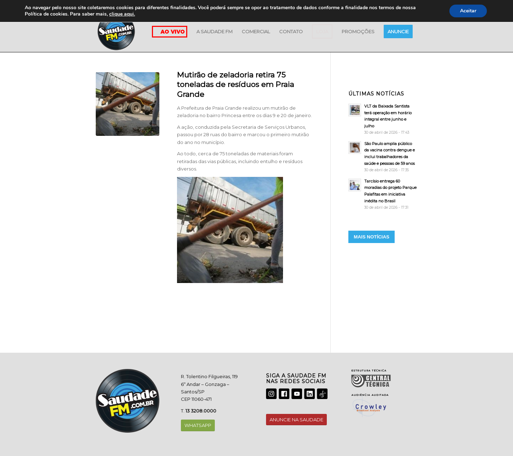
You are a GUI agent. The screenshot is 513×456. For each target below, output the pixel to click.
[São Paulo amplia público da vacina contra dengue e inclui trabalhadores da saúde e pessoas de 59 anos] (382, 157)
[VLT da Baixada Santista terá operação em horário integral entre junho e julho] (382, 119)
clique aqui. (122, 14)
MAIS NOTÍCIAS (371, 236)
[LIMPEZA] (127, 104)
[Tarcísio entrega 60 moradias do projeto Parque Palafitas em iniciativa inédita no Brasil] (382, 194)
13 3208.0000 (200, 411)
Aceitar (468, 10)
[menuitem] (214, 31)
